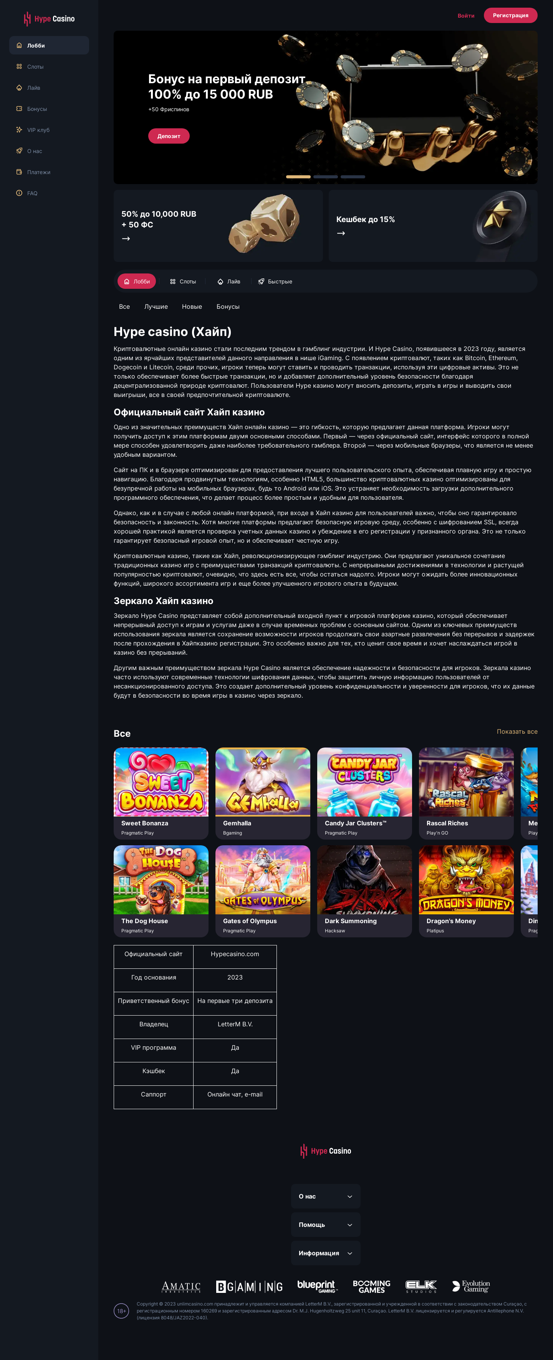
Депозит (168, 135)
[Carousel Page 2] (325, 176)
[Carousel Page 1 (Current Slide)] (298, 176)
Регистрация (510, 15)
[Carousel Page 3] (353, 176)
